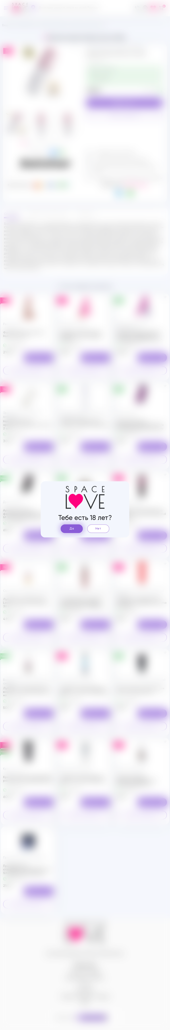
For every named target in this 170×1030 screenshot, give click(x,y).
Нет (98, 528)
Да (72, 528)
